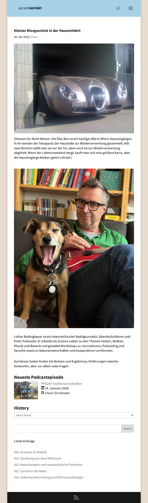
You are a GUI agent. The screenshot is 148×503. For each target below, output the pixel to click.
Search (127, 428)
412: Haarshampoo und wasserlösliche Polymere (48, 464)
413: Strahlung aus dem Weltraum (37, 458)
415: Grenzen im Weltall (30, 452)
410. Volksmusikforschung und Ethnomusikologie (48, 477)
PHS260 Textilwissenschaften (61, 383)
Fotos (34, 37)
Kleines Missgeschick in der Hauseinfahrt (47, 30)
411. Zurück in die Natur (30, 471)
